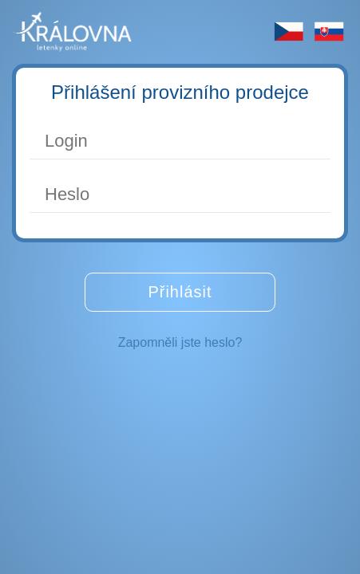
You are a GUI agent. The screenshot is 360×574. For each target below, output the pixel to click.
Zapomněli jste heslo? (180, 342)
